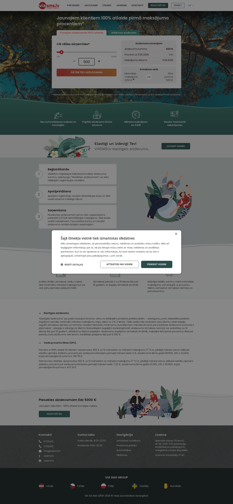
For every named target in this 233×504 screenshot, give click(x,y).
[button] (72, 264)
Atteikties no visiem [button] (119, 264)
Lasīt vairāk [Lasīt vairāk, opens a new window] (116, 255)
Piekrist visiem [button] (156, 264)
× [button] (176, 234)
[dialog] (116, 252)
